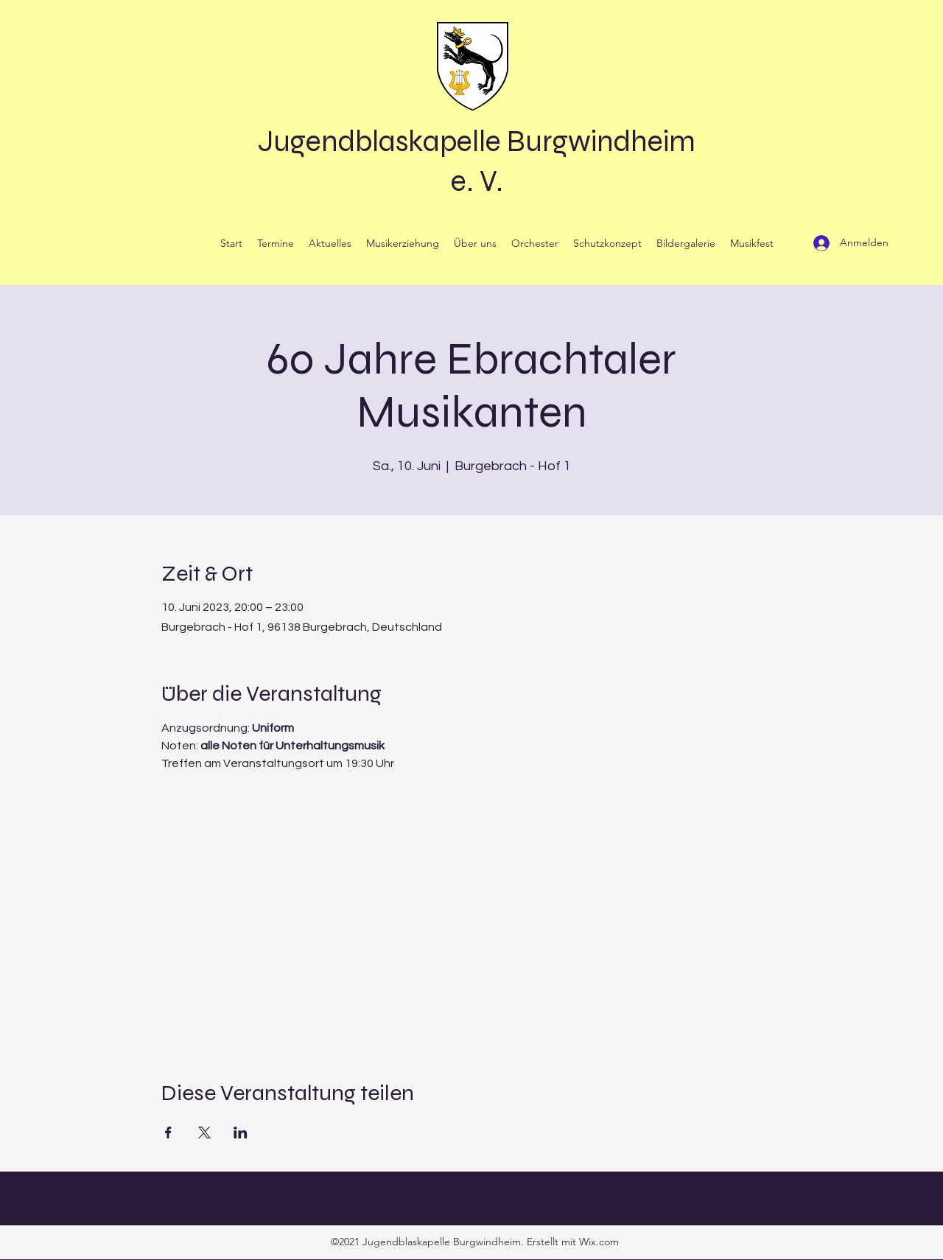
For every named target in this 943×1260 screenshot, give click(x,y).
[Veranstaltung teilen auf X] (204, 1132)
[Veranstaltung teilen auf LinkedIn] (241, 1132)
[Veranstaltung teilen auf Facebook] (168, 1132)
